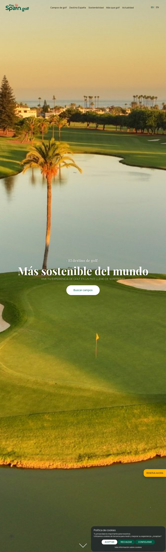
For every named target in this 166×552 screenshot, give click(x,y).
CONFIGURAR (145, 541)
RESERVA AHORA (154, 473)
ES (152, 7)
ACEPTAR (109, 541)
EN (157, 7)
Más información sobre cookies (128, 547)
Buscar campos (82, 290)
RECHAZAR (126, 541)
